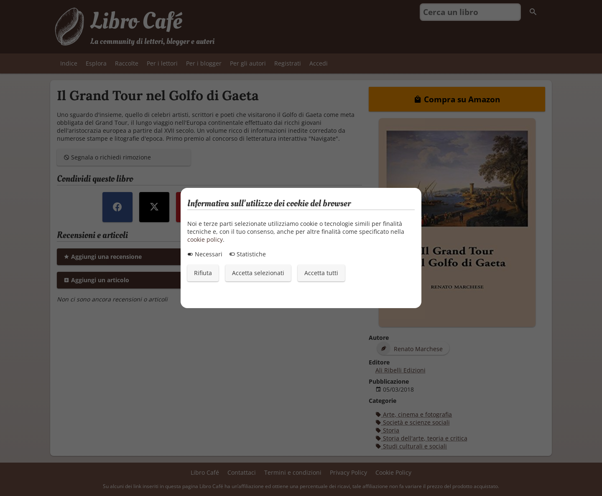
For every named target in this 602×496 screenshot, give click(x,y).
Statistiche (247, 254)
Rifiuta (203, 273)
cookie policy (205, 239)
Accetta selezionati (258, 273)
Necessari (204, 254)
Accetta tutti (321, 273)
